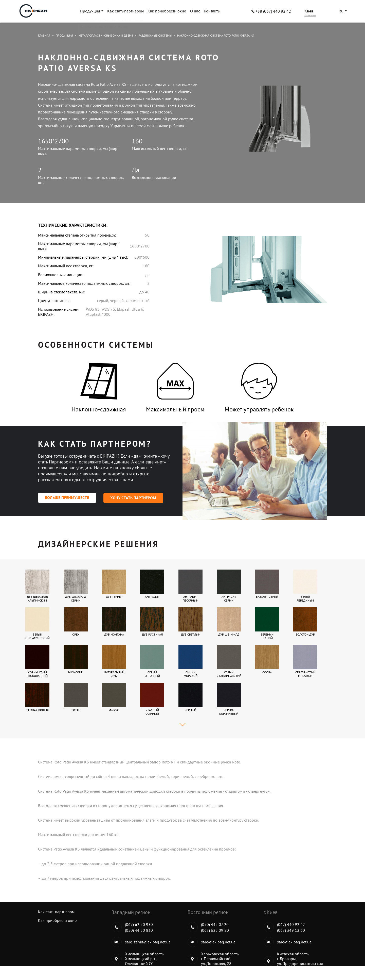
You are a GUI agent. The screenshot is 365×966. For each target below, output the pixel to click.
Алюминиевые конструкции (213, 948)
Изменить (310, 16)
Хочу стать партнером (134, 498)
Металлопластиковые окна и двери (106, 35)
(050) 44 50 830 (139, 892)
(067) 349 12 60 (291, 892)
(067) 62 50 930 (139, 886)
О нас (195, 11)
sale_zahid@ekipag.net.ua (148, 904)
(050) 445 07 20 (215, 886)
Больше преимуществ (67, 498)
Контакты (212, 11)
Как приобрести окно (167, 11)
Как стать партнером (126, 11)
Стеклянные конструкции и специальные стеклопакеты (296, 948)
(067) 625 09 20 (215, 892)
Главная (44, 35)
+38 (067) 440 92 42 (271, 11)
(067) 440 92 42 (291, 886)
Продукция (91, 11)
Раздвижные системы (155, 35)
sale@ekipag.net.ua (218, 904)
